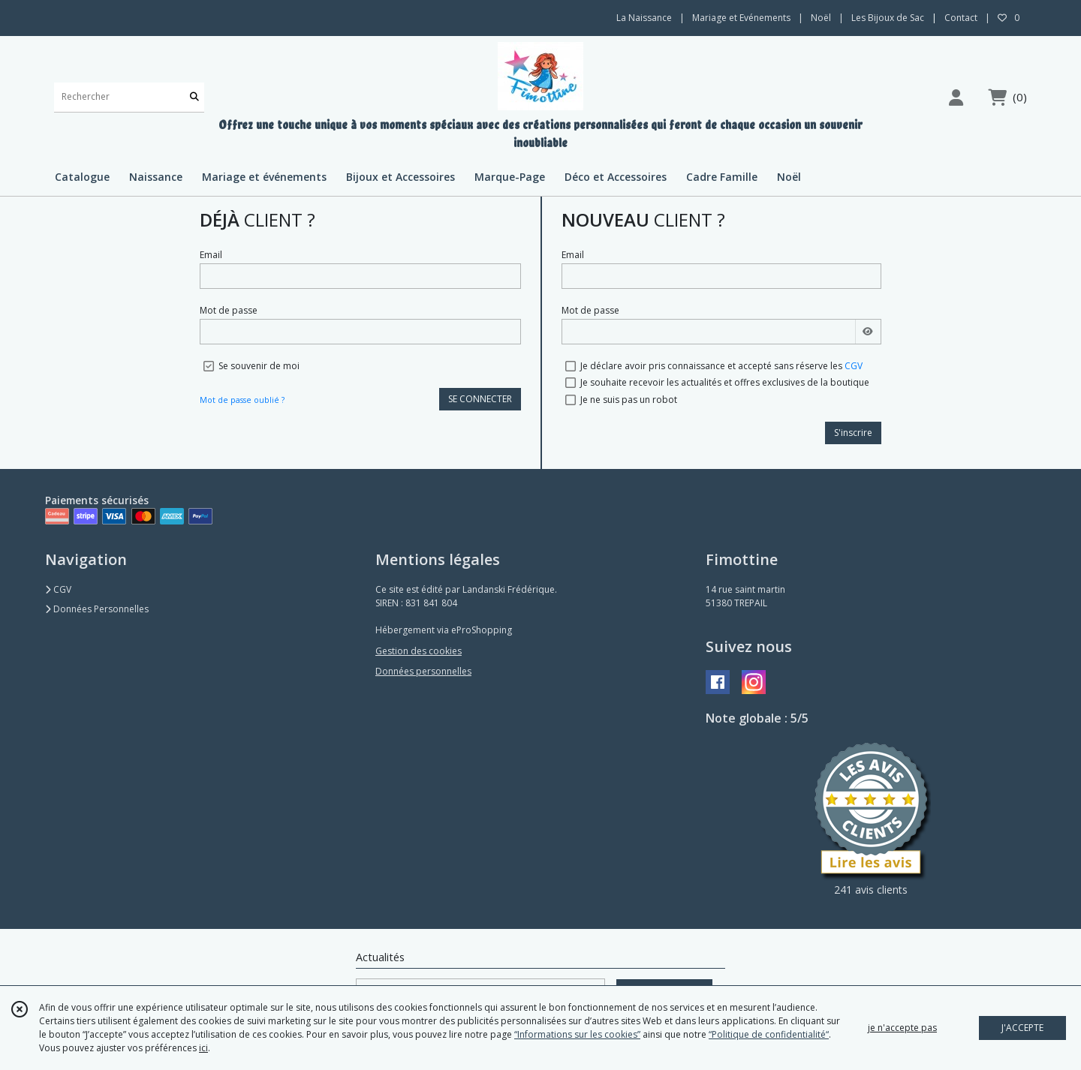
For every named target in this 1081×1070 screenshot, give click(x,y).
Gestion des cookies (418, 651)
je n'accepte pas (902, 1027)
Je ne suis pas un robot (628, 399)
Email (211, 254)
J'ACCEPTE (1022, 1027)
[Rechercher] (194, 97)
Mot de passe (228, 310)
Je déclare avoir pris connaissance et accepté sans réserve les (721, 365)
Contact (960, 17)
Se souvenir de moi (259, 365)
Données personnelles (423, 671)
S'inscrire (853, 432)
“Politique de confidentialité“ (769, 1034)
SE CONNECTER (480, 398)
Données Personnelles (97, 609)
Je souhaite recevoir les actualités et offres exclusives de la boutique (724, 382)
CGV (854, 365)
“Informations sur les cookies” (577, 1034)
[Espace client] (956, 97)
